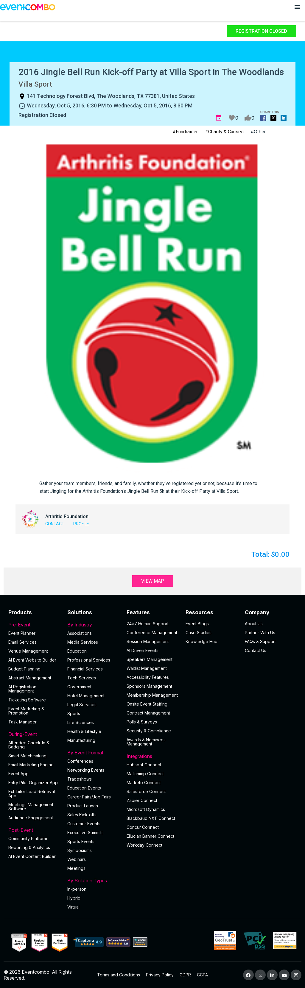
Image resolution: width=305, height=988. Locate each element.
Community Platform (27, 838)
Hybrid (73, 898)
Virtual (73, 906)
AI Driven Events (142, 650)
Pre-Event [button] (34, 625)
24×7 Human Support (148, 623)
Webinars (76, 859)
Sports (73, 713)
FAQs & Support (260, 641)
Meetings (76, 868)
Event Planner (21, 633)
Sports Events (80, 841)
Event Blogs (197, 623)
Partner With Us (260, 632)
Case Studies (198, 632)
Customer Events (83, 823)
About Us (254, 623)
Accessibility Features (148, 677)
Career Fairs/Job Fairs (89, 796)
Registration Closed (261, 31)
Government (79, 686)
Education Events (84, 787)
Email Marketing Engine (31, 764)
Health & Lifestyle (84, 731)
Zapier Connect (142, 800)
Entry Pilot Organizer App (33, 782)
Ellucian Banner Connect (150, 836)
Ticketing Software (27, 699)
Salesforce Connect (146, 791)
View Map (152, 581)
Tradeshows (79, 778)
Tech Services (81, 677)
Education (77, 651)
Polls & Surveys (142, 721)
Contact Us (255, 650)
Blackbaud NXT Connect (151, 818)
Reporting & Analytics (29, 847)
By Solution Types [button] (93, 881)
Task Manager (22, 721)
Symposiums (79, 850)
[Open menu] (297, 7)
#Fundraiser (185, 132)
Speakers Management (149, 659)
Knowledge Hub (201, 641)
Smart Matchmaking (27, 755)
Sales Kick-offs (82, 814)
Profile (81, 523)
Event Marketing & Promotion (26, 710)
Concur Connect (143, 827)
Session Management (148, 641)
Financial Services (85, 668)
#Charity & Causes (224, 132)
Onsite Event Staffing (147, 703)
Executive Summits (85, 832)
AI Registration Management (22, 688)
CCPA (202, 974)
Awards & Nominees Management (146, 741)
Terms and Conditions (118, 974)
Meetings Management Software (30, 806)
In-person (76, 889)
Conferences (80, 761)
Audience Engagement (30, 817)
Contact (54, 523)
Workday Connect (144, 845)
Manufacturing (81, 740)
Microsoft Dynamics (146, 809)
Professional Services (88, 659)
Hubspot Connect (144, 764)
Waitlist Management (147, 668)
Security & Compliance (149, 730)
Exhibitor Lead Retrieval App (31, 793)
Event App (18, 773)
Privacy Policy (160, 974)
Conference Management (152, 632)
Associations (79, 633)
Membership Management (152, 695)
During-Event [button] (34, 734)
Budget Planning (24, 668)
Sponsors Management (149, 686)
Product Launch (82, 805)
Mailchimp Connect (145, 773)
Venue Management (28, 651)
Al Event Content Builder (32, 856)
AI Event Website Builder (32, 659)
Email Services (22, 642)
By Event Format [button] (93, 753)
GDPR (185, 974)
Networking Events (85, 770)
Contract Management (148, 712)
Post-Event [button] (34, 830)
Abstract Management (29, 677)
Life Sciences (80, 722)
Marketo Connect (144, 782)
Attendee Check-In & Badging (28, 744)
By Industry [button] (93, 625)
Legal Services (82, 704)
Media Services (82, 642)
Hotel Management (86, 695)
